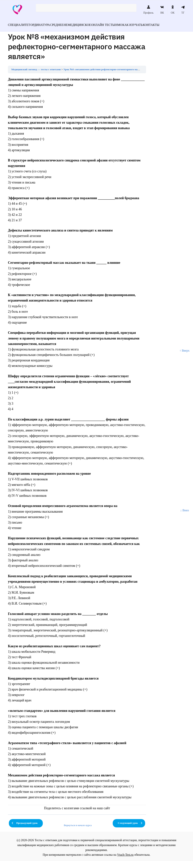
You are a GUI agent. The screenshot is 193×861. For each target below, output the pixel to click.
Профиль (148, 9)
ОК (173, 9)
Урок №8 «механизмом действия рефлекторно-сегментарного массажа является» (110, 67)
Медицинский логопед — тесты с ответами (36, 67)
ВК (162, 9)
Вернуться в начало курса (78, 823)
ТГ (183, 9)
